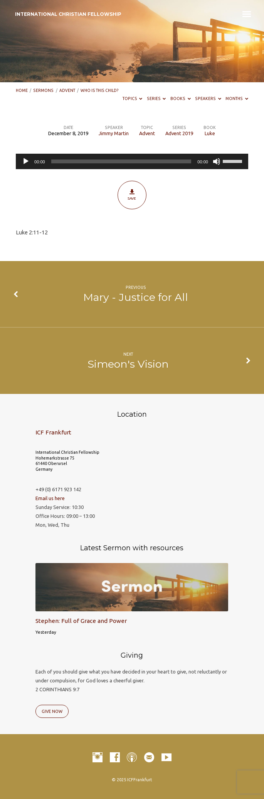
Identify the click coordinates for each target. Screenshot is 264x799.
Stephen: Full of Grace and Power (81, 620)
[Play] (26, 161)
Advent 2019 (179, 133)
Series (156, 98)
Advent (67, 90)
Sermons (43, 90)
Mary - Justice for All (135, 297)
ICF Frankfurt (53, 432)
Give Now (52, 711)
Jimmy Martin (114, 133)
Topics (133, 98)
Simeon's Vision (128, 364)
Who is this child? (100, 90)
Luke (210, 133)
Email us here (50, 498)
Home (22, 90)
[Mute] (216, 161)
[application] (132, 161)
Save (132, 194)
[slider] (121, 161)
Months (236, 98)
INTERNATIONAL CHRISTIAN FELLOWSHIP (68, 14)
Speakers (208, 98)
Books (180, 98)
